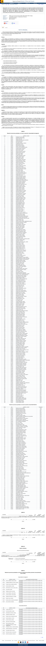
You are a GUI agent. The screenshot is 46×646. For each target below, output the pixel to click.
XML (14, 23)
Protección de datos (24, 640)
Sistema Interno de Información (31, 640)
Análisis (6, 27)
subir (42, 637)
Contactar (3, 640)
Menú (35, 3)
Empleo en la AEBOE (41, 640)
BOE (8, 4)
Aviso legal (15, 640)
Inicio (6, 4)
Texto (3, 27)
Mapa (12, 640)
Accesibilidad (19, 640)
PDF (6, 23)
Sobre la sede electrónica (8, 640)
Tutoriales (37, 640)
